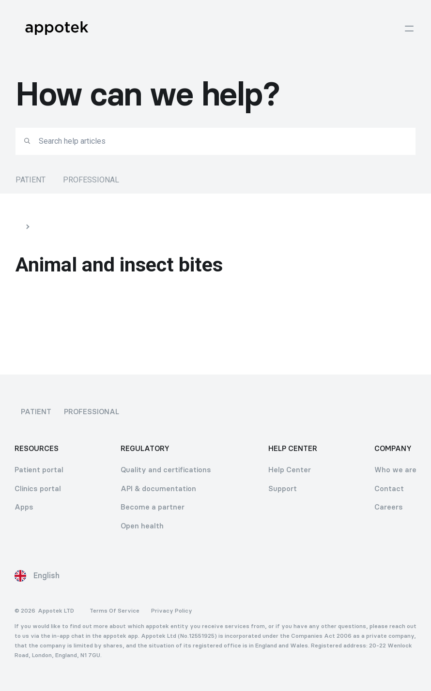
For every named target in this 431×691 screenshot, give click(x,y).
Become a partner (153, 507)
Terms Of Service (114, 610)
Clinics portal (38, 488)
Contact (389, 488)
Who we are (395, 470)
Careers (388, 507)
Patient (30, 179)
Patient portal (39, 470)
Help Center (289, 470)
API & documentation (158, 488)
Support (282, 488)
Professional (91, 179)
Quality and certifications (166, 470)
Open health (142, 526)
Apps (24, 507)
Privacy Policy (171, 610)
